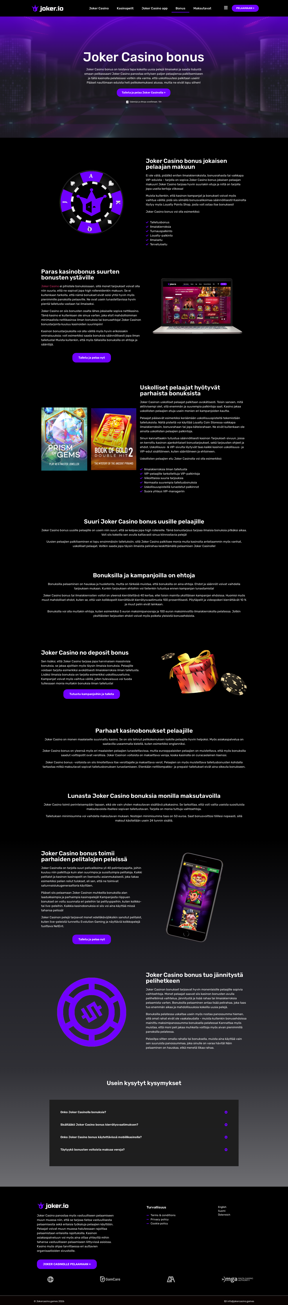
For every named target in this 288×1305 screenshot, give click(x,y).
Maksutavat (202, 8)
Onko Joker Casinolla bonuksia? (83, 1112)
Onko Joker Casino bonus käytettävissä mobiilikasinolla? (101, 1137)
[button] (144, 1112)
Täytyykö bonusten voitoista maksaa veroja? (92, 1149)
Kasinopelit (125, 8)
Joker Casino (99, 8)
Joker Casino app (155, 8)
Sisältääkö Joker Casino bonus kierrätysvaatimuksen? (99, 1124)
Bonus (180, 8)
